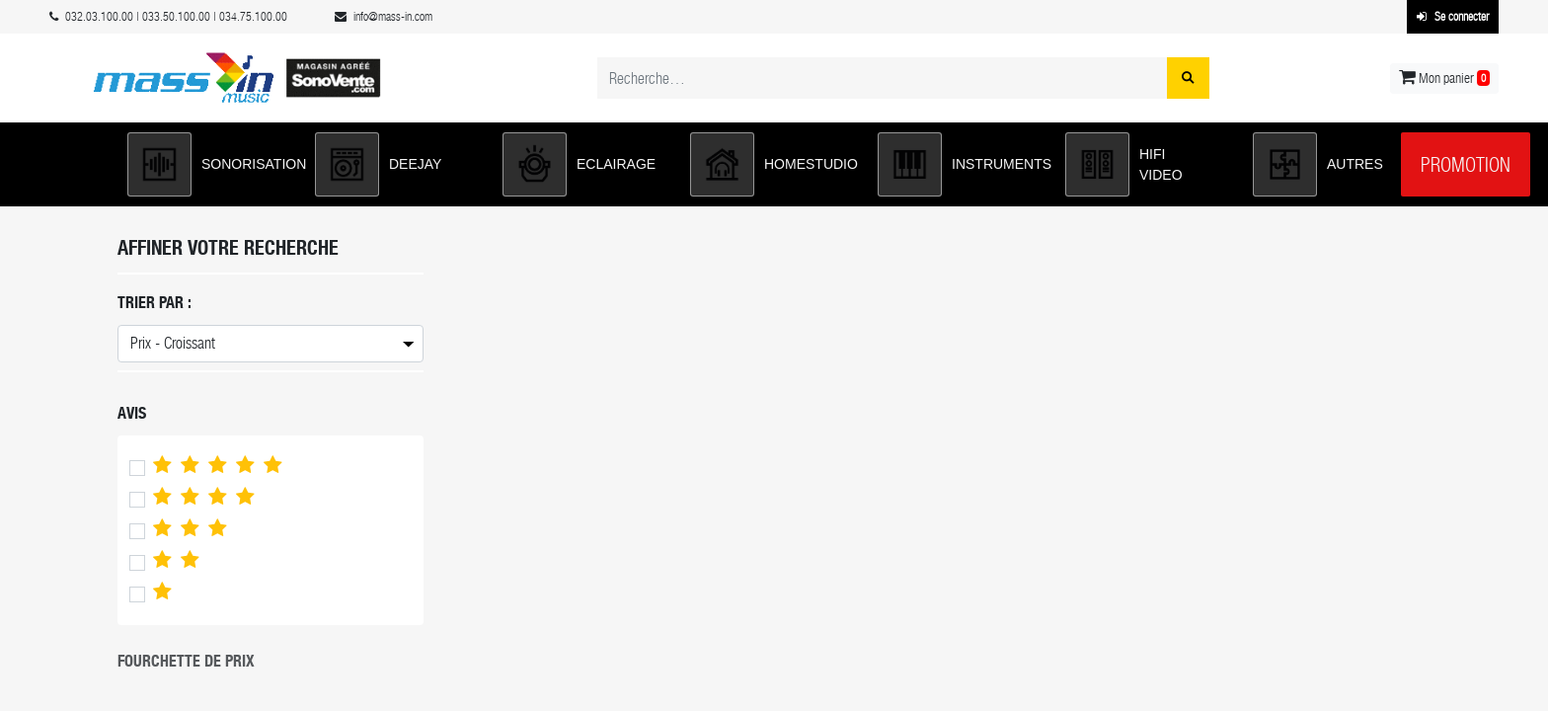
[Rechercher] (1188, 78)
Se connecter (1453, 17)
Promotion (1465, 165)
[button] (211, 164)
